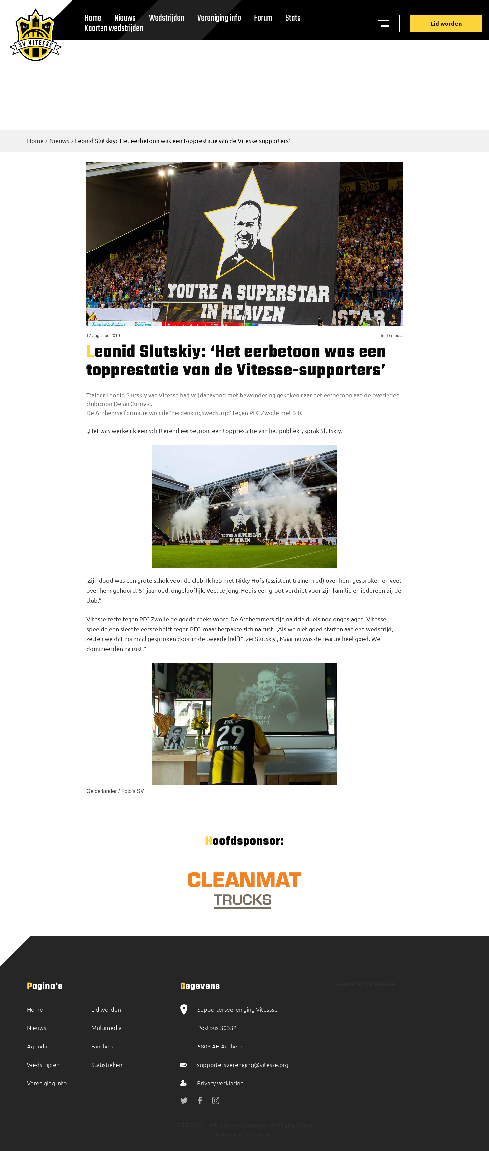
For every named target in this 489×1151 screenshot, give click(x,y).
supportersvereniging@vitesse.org (242, 1064)
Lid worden (446, 23)
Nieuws (59, 140)
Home (35, 140)
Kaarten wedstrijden (113, 28)
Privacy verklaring (220, 1083)
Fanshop (102, 1046)
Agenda (37, 1046)
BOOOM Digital (254, 1134)
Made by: (226, 1134)
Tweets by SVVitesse (364, 983)
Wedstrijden (166, 18)
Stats (293, 18)
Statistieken (106, 1064)
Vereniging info (219, 18)
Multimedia (106, 1027)
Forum (263, 18)
